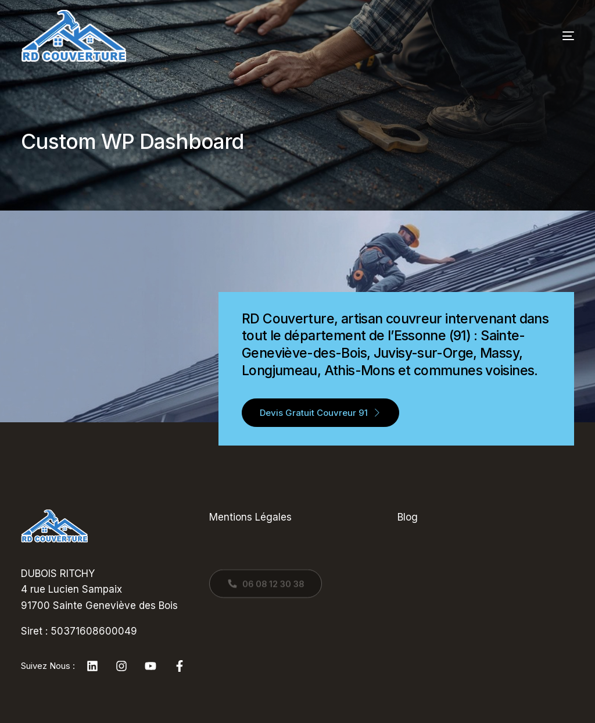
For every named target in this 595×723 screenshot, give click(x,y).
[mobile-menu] (548, 36)
